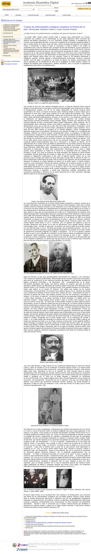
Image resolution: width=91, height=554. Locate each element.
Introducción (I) (8, 33)
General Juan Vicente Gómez (60, 512)
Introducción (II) (8, 36)
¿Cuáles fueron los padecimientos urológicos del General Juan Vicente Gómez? (11, 51)
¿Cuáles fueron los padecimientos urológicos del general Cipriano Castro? (11, 41)
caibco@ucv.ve (32, 546)
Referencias (7, 55)
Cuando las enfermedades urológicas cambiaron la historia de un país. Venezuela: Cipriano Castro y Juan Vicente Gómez (11, 27)
